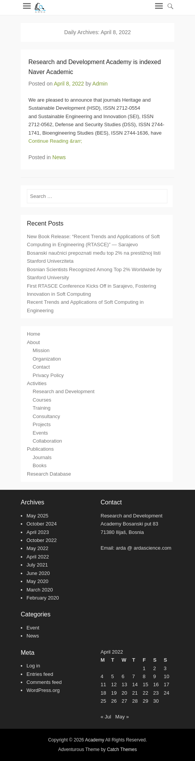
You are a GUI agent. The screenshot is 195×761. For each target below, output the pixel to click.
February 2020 (42, 598)
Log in (33, 666)
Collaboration (47, 441)
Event (32, 628)
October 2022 (41, 540)
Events (40, 433)
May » (122, 717)
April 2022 (37, 557)
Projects (42, 424)
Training (41, 408)
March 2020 (39, 590)
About (33, 342)
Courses (42, 400)
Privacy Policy (48, 375)
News (59, 157)
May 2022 (37, 548)
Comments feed (44, 682)
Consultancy (46, 416)
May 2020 (37, 581)
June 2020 (38, 573)
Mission (41, 350)
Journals (42, 457)
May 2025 (37, 516)
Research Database (49, 474)
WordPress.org (42, 690)
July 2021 (37, 565)
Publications (40, 449)
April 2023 (37, 532)
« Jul (106, 717)
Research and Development (63, 391)
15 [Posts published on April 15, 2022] (145, 684)
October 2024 (41, 524)
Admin (100, 84)
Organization (47, 359)
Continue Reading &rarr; (55, 141)
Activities (36, 383)
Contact (41, 367)
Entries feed (39, 674)
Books (39, 465)
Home (33, 334)
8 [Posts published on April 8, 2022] (144, 676)
